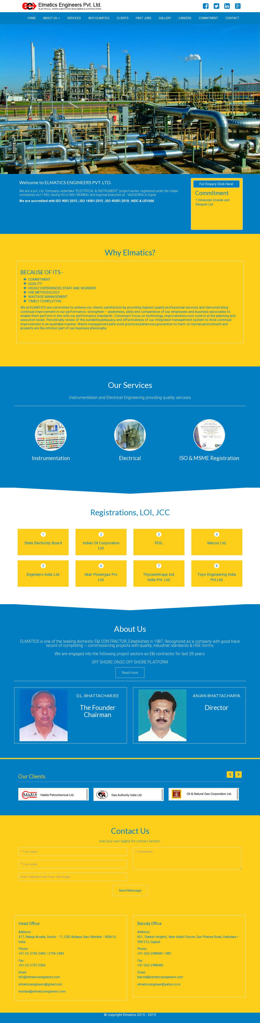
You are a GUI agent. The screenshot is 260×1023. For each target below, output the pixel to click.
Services (74, 18)
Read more (130, 673)
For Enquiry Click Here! (216, 184)
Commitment (208, 18)
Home (32, 18)
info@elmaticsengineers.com (39, 977)
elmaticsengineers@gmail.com (40, 984)
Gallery (165, 18)
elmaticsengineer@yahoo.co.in (158, 984)
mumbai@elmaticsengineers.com (42, 991)
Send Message (130, 890)
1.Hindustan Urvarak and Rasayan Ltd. (212, 202)
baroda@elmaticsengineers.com (160, 977)
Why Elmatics (98, 18)
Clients (123, 18)
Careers (185, 18)
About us (51, 18)
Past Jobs (143, 18)
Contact (232, 18)
